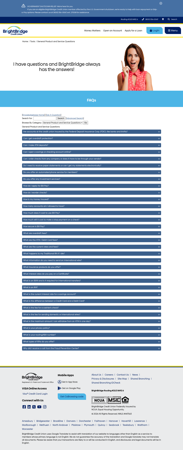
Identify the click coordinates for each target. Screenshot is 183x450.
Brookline (58, 421)
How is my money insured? (36, 199)
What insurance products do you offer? (41, 267)
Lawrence (139, 421)
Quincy (101, 425)
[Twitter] (34, 407)
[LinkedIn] (29, 407)
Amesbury (27, 421)
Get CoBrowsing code (72, 396)
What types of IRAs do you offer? (38, 341)
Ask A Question (53, 115)
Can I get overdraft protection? (38, 138)
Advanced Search (74, 118)
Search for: (27, 118)
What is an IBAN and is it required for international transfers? (52, 280)
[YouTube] (39, 407)
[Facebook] (24, 407)
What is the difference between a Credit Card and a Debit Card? (54, 301)
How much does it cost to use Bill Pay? (41, 213)
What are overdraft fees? (35, 233)
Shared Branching (140, 379)
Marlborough (29, 425)
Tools (32, 41)
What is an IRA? (30, 287)
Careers (109, 375)
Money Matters (92, 30)
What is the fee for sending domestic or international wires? (51, 314)
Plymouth (89, 425)
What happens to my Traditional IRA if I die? (44, 253)
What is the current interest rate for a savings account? (49, 294)
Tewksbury (128, 425)
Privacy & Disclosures (103, 379)
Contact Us (123, 375)
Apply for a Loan (133, 30)
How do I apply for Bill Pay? (36, 186)
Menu (173, 30)
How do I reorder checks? (35, 192)
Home (25, 41)
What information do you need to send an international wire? (52, 260)
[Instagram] (44, 407)
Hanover (113, 421)
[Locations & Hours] (163, 19)
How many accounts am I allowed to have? (43, 206)
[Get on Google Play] (74, 388)
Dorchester (85, 421)
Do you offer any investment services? (41, 179)
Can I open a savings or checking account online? (47, 152)
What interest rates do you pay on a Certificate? (46, 274)
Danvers (71, 421)
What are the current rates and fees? (40, 247)
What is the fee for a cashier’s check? (41, 308)
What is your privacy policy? (36, 328)
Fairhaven (99, 421)
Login (154, 30)
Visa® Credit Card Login (35, 393)
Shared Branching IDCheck (106, 383)
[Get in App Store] (74, 382)
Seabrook (114, 425)
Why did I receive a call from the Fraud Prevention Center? (51, 348)
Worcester (27, 429)
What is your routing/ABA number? (39, 335)
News (135, 375)
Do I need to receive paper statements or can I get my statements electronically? (62, 165)
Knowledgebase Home (33, 115)
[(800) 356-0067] (150, 19)
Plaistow (76, 425)
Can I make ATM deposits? (35, 145)
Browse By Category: (32, 123)
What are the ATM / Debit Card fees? (40, 240)
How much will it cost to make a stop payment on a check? (51, 219)
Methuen (44, 425)
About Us (96, 375)
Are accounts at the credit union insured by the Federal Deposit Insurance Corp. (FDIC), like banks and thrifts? (75, 131)
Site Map (122, 379)
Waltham (142, 425)
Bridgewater (43, 421)
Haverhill (126, 421)
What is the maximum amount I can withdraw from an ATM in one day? (57, 321)
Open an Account (112, 30)
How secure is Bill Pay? (34, 226)
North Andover (60, 425)
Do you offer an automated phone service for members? (50, 172)
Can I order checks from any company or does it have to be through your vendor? (62, 159)
